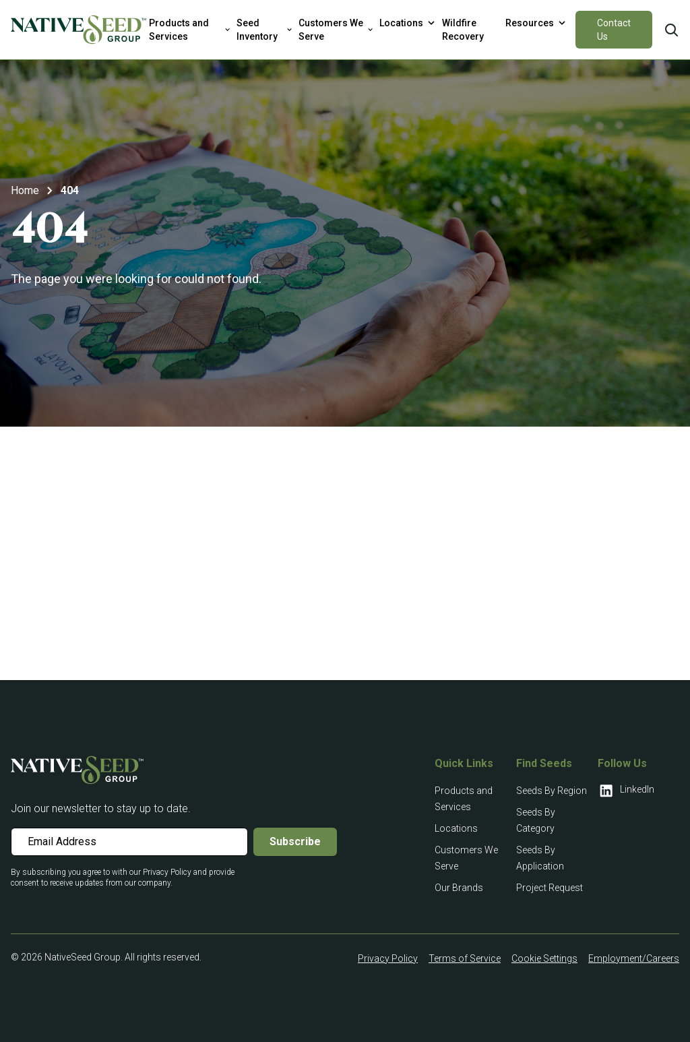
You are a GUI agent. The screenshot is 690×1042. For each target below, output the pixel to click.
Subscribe (295, 841)
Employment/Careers (633, 958)
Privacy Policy (388, 958)
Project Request (549, 887)
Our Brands (459, 887)
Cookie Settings (544, 958)
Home (25, 190)
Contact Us (614, 30)
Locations (456, 828)
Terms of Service (465, 958)
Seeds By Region (551, 790)
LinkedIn (626, 791)
